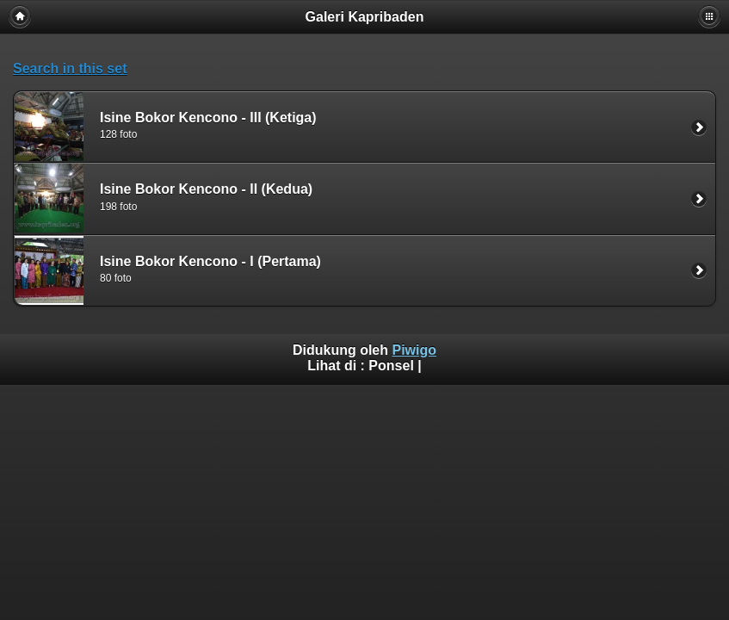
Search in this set (70, 68)
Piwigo (414, 350)
